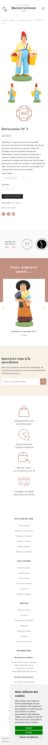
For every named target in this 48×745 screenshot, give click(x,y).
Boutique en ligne (8, 20)
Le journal (24, 589)
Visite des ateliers (24, 583)
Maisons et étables (24, 552)
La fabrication (24, 573)
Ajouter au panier (12, 196)
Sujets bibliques (24, 546)
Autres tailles (7, 173)
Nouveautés (24, 525)
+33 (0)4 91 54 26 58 (25, 471)
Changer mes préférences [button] (29, 737)
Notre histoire (24, 568)
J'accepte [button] (28, 728)
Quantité (5, 184)
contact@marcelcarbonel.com (24, 671)
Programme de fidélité (24, 620)
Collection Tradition (24, 536)
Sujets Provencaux (25, 20)
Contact (24, 636)
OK (43, 381)
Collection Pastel (24, 541)
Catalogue (24, 626)
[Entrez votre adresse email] (21, 381)
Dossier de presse (24, 641)
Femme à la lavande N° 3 (24, 331)
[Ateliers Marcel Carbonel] (23, 7)
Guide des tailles (9, 208)
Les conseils (24, 578)
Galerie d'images (24, 594)
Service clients (24, 610)
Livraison (24, 615)
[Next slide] (44, 308)
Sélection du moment (24, 531)
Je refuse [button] (28, 732)
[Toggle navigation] (43, 8)
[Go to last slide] (3, 308)
